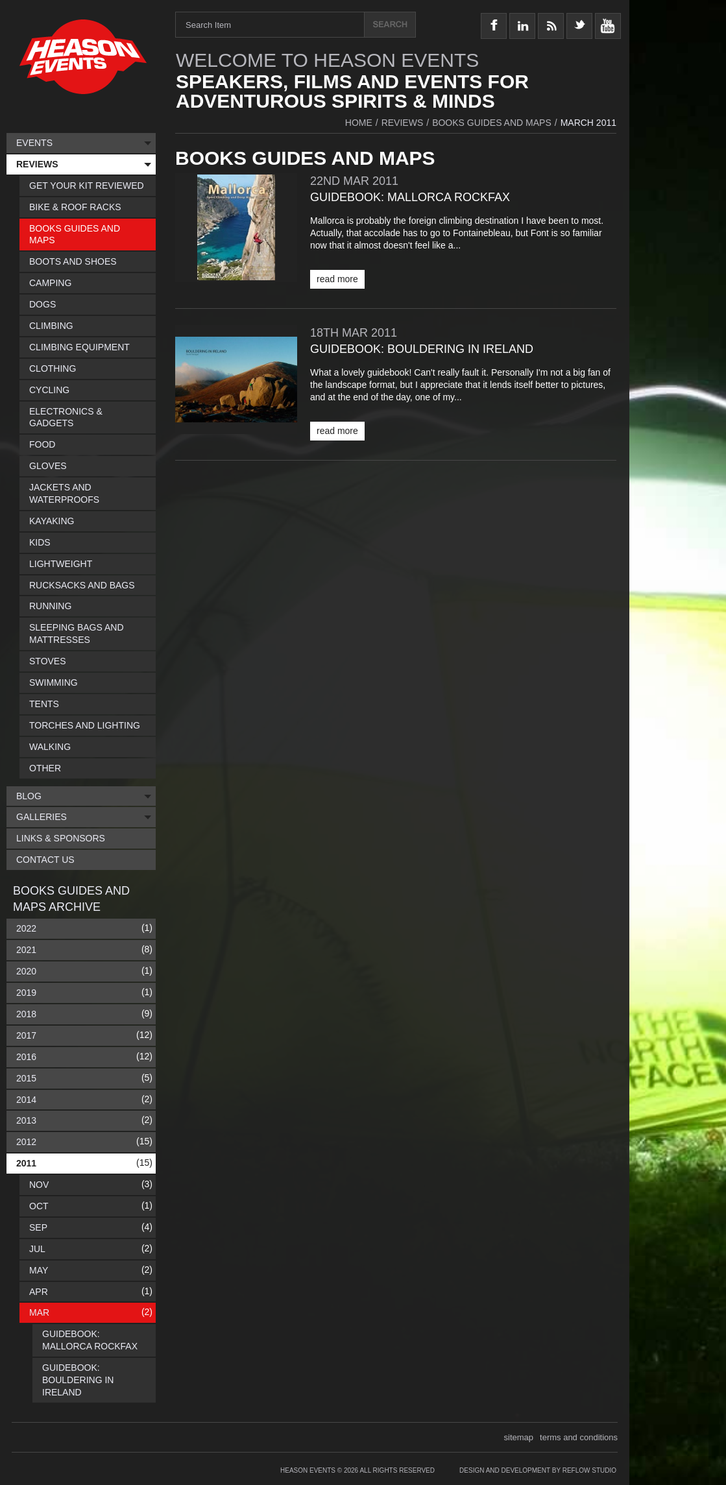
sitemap (519, 1437)
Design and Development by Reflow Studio (537, 1470)
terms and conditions (579, 1437)
